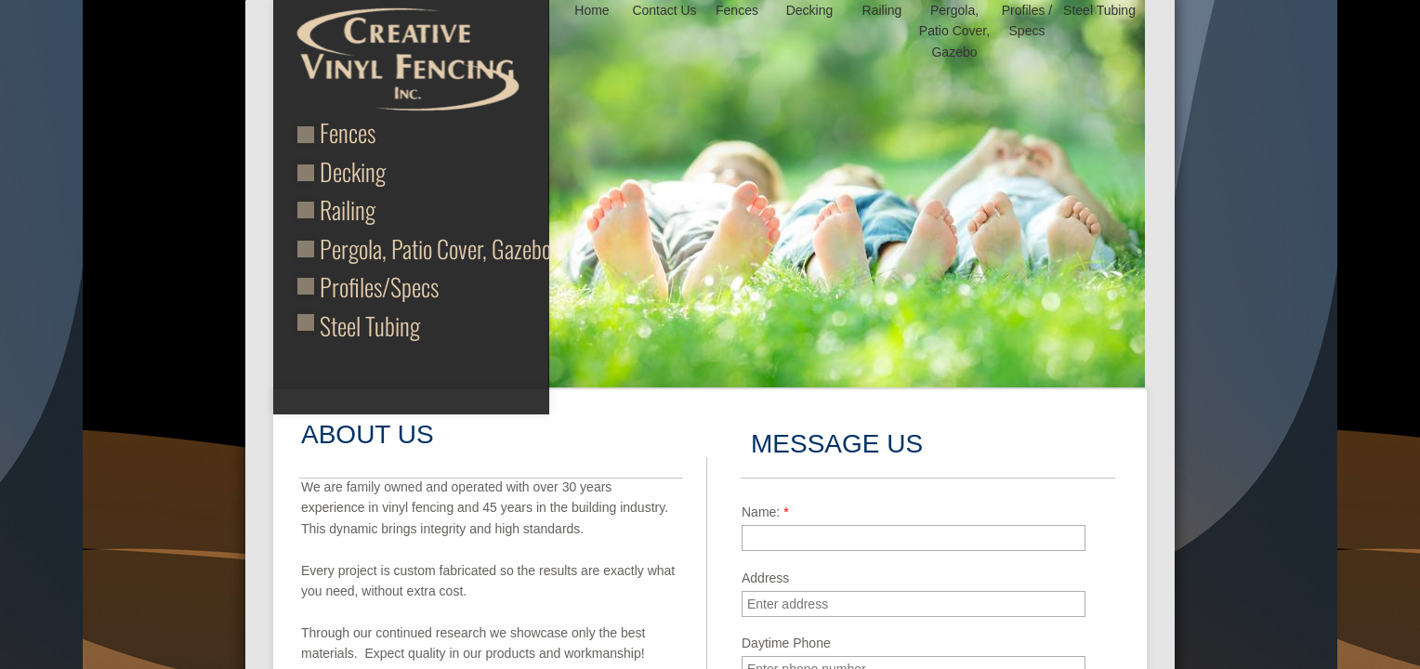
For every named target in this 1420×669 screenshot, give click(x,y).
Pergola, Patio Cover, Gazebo (954, 31)
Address (765, 578)
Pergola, (355, 248)
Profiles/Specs (379, 287)
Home (591, 10)
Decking (353, 171)
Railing (347, 209)
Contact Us (664, 10)
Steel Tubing (370, 326)
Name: (765, 512)
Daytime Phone (786, 643)
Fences (347, 132)
